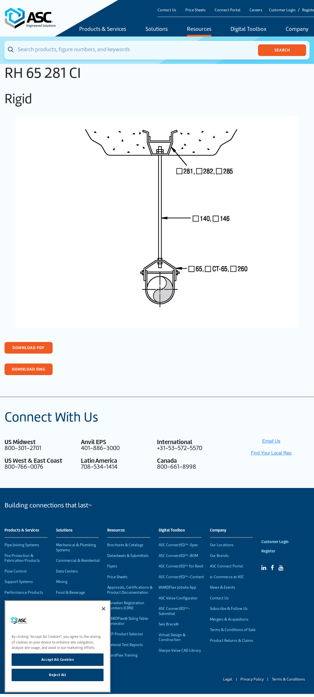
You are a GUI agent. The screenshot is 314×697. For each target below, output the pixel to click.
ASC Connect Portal (226, 566)
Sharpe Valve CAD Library (180, 650)
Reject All (57, 674)
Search (282, 50)
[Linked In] (263, 568)
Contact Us (167, 10)
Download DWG (29, 369)
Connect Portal (227, 10)
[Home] (33, 18)
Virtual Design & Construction (172, 637)
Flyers (112, 566)
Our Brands (219, 555)
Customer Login (282, 10)
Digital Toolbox (248, 29)
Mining (61, 581)
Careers (256, 10)
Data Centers (67, 571)
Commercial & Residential (78, 560)
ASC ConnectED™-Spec (178, 545)
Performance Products (24, 592)
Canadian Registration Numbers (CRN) (125, 605)
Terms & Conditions (288, 679)
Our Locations (221, 545)
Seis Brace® (168, 624)
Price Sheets (195, 10)
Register (268, 551)
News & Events (222, 587)
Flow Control (16, 571)
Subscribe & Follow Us (229, 608)
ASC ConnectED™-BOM (178, 555)
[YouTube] (280, 568)
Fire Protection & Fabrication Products (22, 558)
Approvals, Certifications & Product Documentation (129, 590)
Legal (227, 679)
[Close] (103, 609)
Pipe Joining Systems (22, 545)
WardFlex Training (122, 655)
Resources (199, 29)
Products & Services (102, 29)
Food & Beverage (70, 592)
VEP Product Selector (125, 634)
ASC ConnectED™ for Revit (181, 566)
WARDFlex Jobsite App (177, 587)
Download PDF (28, 347)
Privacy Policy (252, 679)
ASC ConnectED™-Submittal (174, 611)
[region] (58, 646)
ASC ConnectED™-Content (181, 577)
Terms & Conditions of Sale (232, 629)
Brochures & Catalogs (125, 545)
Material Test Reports (125, 644)
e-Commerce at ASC (227, 577)
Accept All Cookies (57, 659)
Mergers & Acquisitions (229, 619)
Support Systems (19, 581)
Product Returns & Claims (231, 640)
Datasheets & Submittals (128, 555)
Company (218, 530)
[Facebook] (272, 568)
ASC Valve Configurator (178, 598)
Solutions (156, 29)
